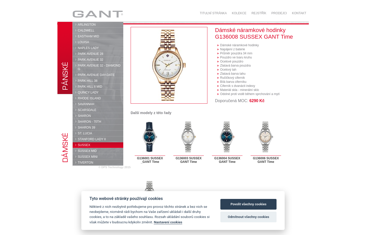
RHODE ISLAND (89, 98)
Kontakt (299, 13)
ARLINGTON (87, 24)
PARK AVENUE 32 (90, 59)
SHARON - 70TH (89, 121)
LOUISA (83, 42)
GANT (97, 14)
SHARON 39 (86, 127)
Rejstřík (258, 13)
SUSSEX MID (87, 151)
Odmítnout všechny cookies (248, 217)
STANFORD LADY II (92, 139)
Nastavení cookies (168, 222)
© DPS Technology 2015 (114, 167)
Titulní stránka (213, 13)
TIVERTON (85, 162)
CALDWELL (86, 30)
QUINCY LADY (88, 92)
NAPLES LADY (88, 48)
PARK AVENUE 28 (90, 54)
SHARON (84, 116)
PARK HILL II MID (90, 86)
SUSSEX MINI (88, 157)
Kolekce (239, 13)
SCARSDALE (87, 110)
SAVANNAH (86, 104)
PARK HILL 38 (87, 81)
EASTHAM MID (88, 36)
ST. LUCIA (85, 133)
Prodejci (279, 13)
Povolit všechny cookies (248, 204)
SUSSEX (84, 145)
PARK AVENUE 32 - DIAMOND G (99, 67)
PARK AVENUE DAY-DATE (96, 75)
